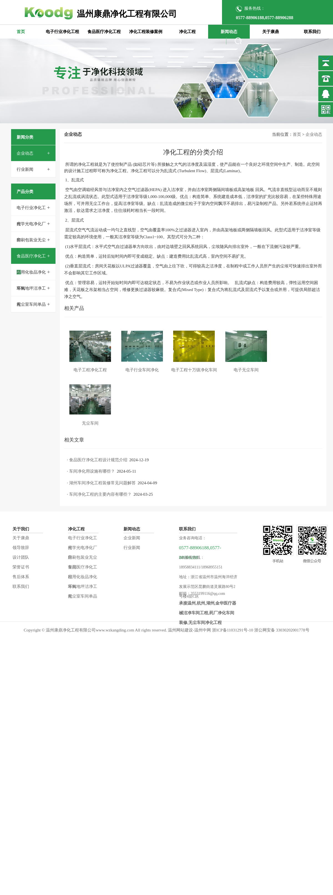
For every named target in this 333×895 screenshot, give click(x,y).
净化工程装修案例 (145, 31)
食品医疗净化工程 (104, 31)
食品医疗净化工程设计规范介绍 (98, 460)
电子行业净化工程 (62, 31)
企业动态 (25, 153)
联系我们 (312, 31)
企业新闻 (131, 538)
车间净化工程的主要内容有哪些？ (100, 494)
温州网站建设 (180, 630)
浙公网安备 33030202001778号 (281, 630)
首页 (21, 31)
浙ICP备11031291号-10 (232, 630)
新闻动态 (229, 31)
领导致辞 (20, 547)
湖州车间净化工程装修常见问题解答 (102, 483)
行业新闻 (25, 169)
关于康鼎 (270, 31)
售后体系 (20, 577)
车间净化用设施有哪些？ (92, 471)
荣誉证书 (20, 567)
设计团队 (20, 557)
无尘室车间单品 (31, 304)
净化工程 (187, 31)
